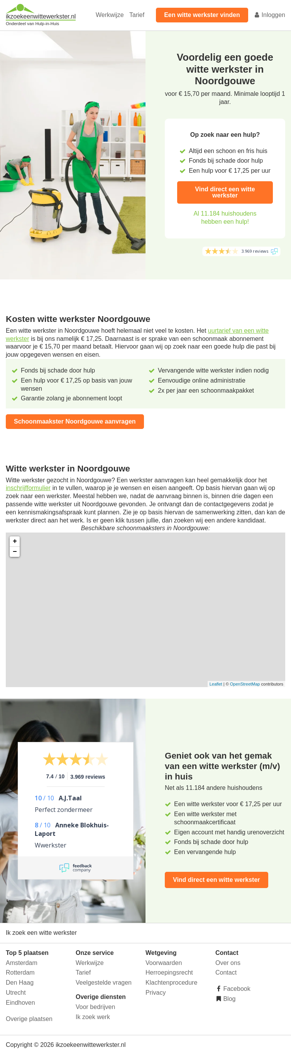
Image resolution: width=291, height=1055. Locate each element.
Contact (226, 972)
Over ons (227, 963)
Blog (228, 998)
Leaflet (216, 684)
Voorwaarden (164, 963)
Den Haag (20, 982)
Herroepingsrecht (169, 972)
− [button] (15, 551)
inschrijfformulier (28, 488)
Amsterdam (21, 963)
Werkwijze (110, 15)
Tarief (136, 15)
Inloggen (269, 15)
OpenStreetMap (245, 684)
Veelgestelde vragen (104, 982)
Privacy (156, 992)
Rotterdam (20, 972)
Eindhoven (20, 1002)
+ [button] (15, 541)
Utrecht (16, 992)
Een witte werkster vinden (202, 15)
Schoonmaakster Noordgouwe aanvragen (75, 421)
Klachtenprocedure (171, 982)
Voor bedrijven (95, 1007)
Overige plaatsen (29, 1019)
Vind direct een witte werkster (225, 192)
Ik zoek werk (93, 1017)
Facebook (236, 988)
